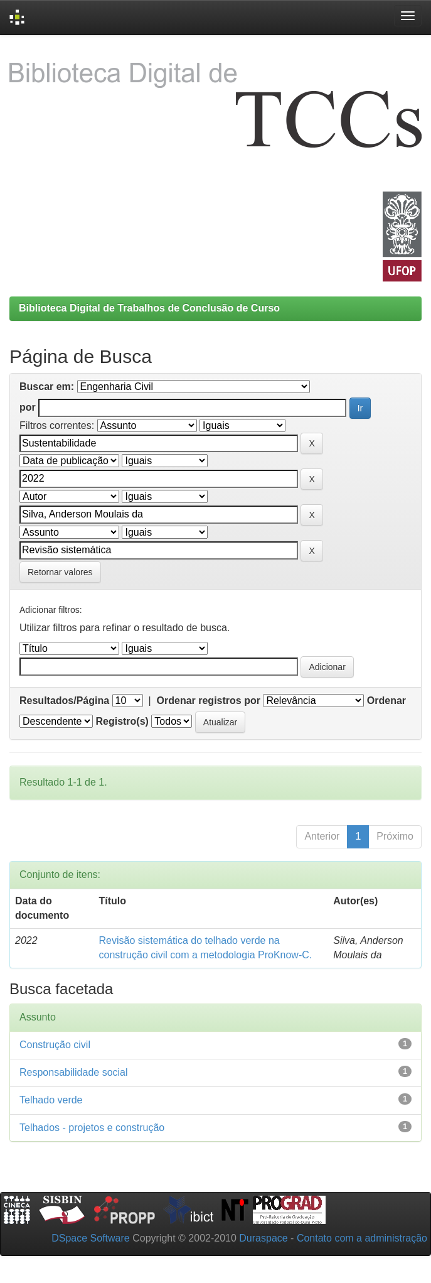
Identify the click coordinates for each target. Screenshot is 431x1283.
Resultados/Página (64, 700)
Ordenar (386, 700)
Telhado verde (51, 1100)
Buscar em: (46, 386)
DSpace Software (90, 1238)
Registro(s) (121, 721)
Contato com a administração (362, 1238)
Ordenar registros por (208, 700)
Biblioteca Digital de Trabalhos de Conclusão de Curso (149, 308)
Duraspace (263, 1238)
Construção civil (54, 1044)
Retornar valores (60, 572)
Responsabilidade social (73, 1072)
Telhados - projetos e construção (91, 1127)
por (27, 407)
